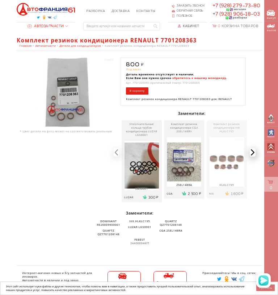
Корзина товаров (238, 26)
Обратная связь (190, 10)
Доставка (120, 11)
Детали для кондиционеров (80, 45)
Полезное (184, 15)
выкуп (271, 15)
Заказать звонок (191, 5)
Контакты (145, 11)
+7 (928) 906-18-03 (236, 14)
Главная (26, 45)
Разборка (95, 11)
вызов (271, 28)
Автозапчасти (46, 26)
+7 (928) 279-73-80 (236, 5)
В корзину (137, 90)
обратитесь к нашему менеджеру (199, 78)
